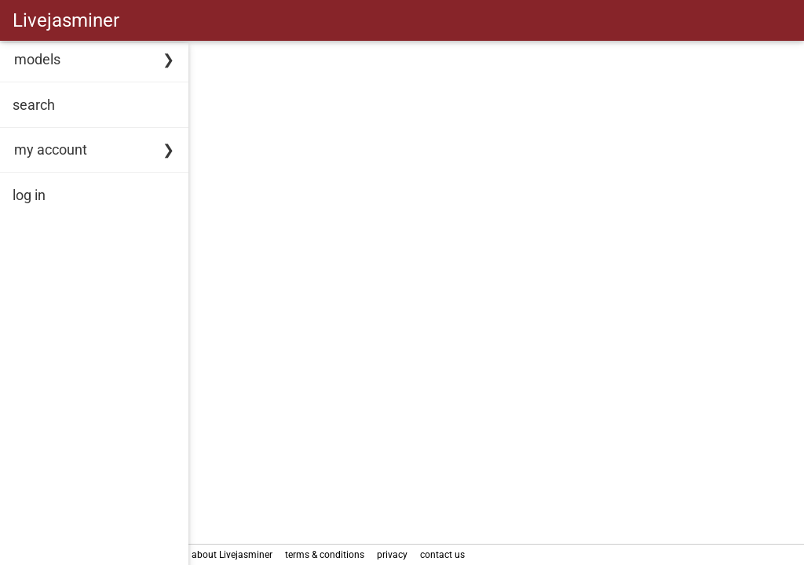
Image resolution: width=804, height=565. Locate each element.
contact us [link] (445, 554)
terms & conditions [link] (327, 554)
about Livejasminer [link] (235, 554)
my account (50, 149)
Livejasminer (66, 20)
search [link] (34, 105)
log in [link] (29, 195)
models (37, 59)
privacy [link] (395, 554)
